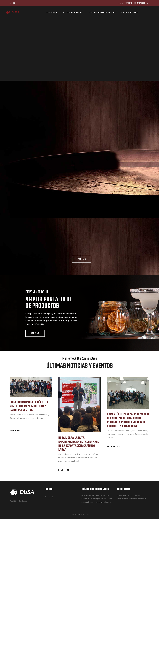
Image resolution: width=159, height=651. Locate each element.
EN (14, 3)
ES (10, 3)
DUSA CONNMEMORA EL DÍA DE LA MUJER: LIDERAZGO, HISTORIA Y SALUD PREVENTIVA (29, 538)
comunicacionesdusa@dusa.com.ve (131, 631)
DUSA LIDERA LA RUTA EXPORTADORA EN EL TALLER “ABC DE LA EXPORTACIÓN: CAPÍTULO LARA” (78, 576)
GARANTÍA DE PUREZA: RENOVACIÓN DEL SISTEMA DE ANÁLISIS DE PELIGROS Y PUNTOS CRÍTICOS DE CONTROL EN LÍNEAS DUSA (128, 552)
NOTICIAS (128, 3)
